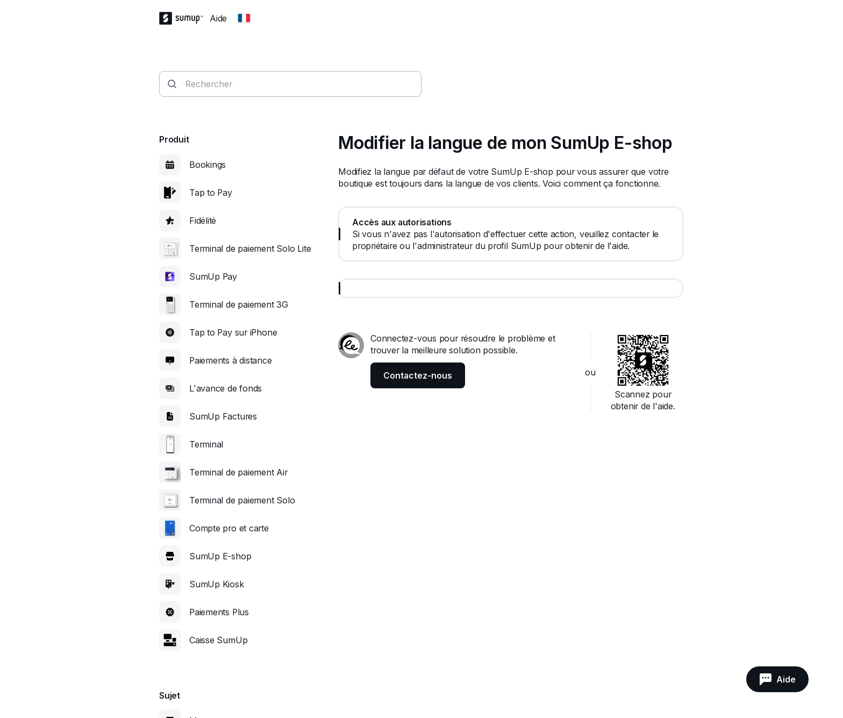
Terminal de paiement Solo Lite (250, 248)
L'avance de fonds (225, 388)
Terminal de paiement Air (238, 472)
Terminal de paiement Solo (242, 500)
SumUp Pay (213, 276)
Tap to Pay (210, 192)
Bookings (207, 164)
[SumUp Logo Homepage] (184, 18)
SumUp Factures (223, 416)
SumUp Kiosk (216, 584)
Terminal (206, 444)
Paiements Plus (219, 612)
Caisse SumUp (218, 640)
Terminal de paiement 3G (238, 304)
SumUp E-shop (220, 556)
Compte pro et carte (229, 528)
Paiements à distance (230, 360)
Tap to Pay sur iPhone (233, 332)
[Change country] (244, 18)
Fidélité (202, 220)
